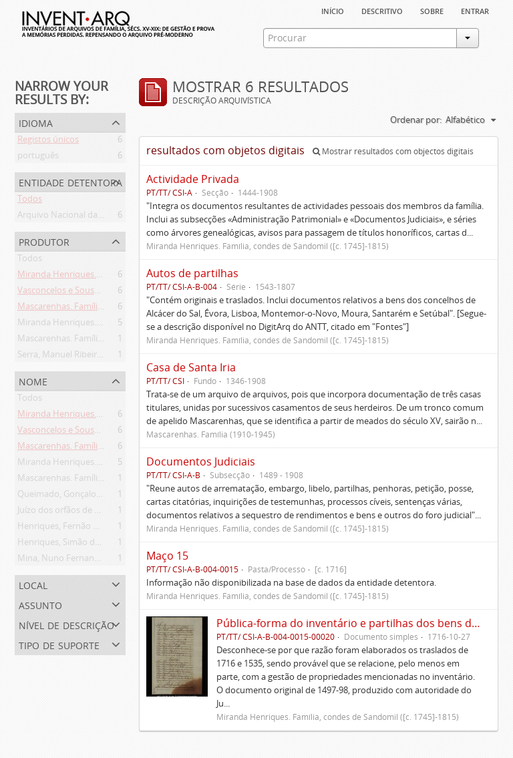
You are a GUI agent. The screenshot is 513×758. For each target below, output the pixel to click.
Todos (29, 201)
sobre (432, 10)
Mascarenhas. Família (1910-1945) (83, 341)
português (38, 158)
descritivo (382, 10)
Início (332, 10)
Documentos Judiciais (200, 461)
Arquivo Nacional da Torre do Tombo (90, 217)
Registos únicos (48, 142)
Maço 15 (167, 555)
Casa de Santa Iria (191, 367)
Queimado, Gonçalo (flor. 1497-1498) (89, 496)
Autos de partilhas (192, 273)
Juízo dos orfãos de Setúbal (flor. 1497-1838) (103, 512)
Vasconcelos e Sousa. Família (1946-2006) (97, 293)
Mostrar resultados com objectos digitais (393, 151)
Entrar (475, 10)
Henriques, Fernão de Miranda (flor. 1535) (99, 528)
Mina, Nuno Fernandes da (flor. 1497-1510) (101, 560)
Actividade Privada (192, 179)
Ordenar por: (416, 120)
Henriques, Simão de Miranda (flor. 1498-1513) (108, 544)
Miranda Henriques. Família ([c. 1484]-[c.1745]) (107, 276)
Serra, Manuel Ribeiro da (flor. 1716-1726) (98, 357)
